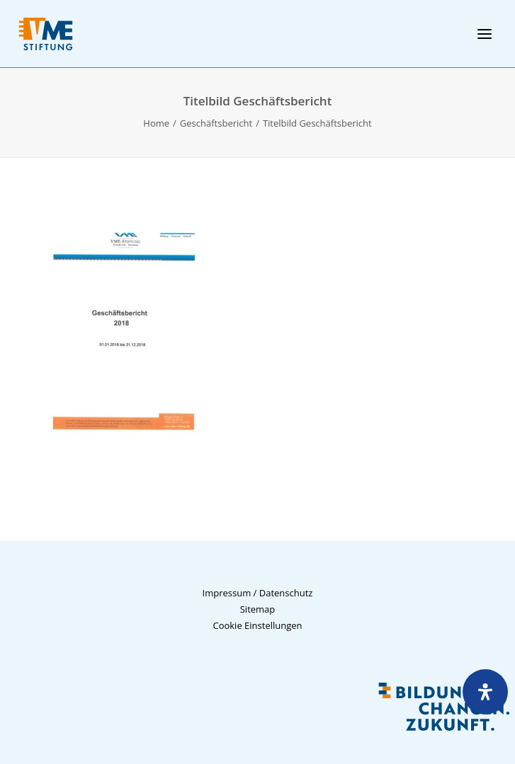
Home (156, 123)
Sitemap (258, 609)
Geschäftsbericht (216, 123)
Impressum (227, 592)
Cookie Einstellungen (257, 625)
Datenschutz (286, 592)
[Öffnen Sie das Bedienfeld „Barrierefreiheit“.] (485, 691)
